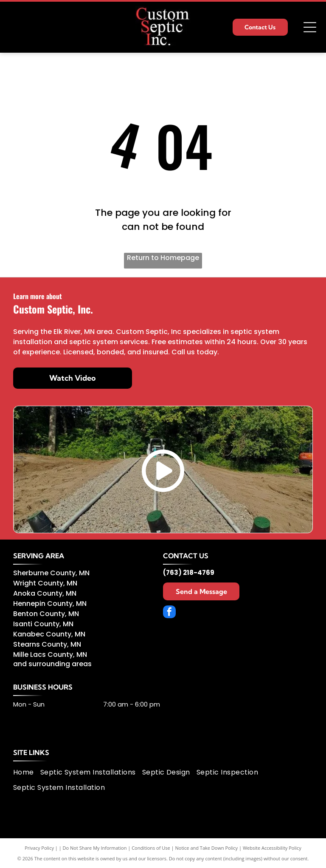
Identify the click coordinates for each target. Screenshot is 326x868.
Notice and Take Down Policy (206, 848)
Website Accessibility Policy (272, 848)
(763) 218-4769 (188, 572)
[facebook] (169, 612)
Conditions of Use (151, 848)
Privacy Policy (39, 848)
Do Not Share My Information (95, 848)
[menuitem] (26, 772)
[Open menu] (310, 27)
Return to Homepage (163, 258)
